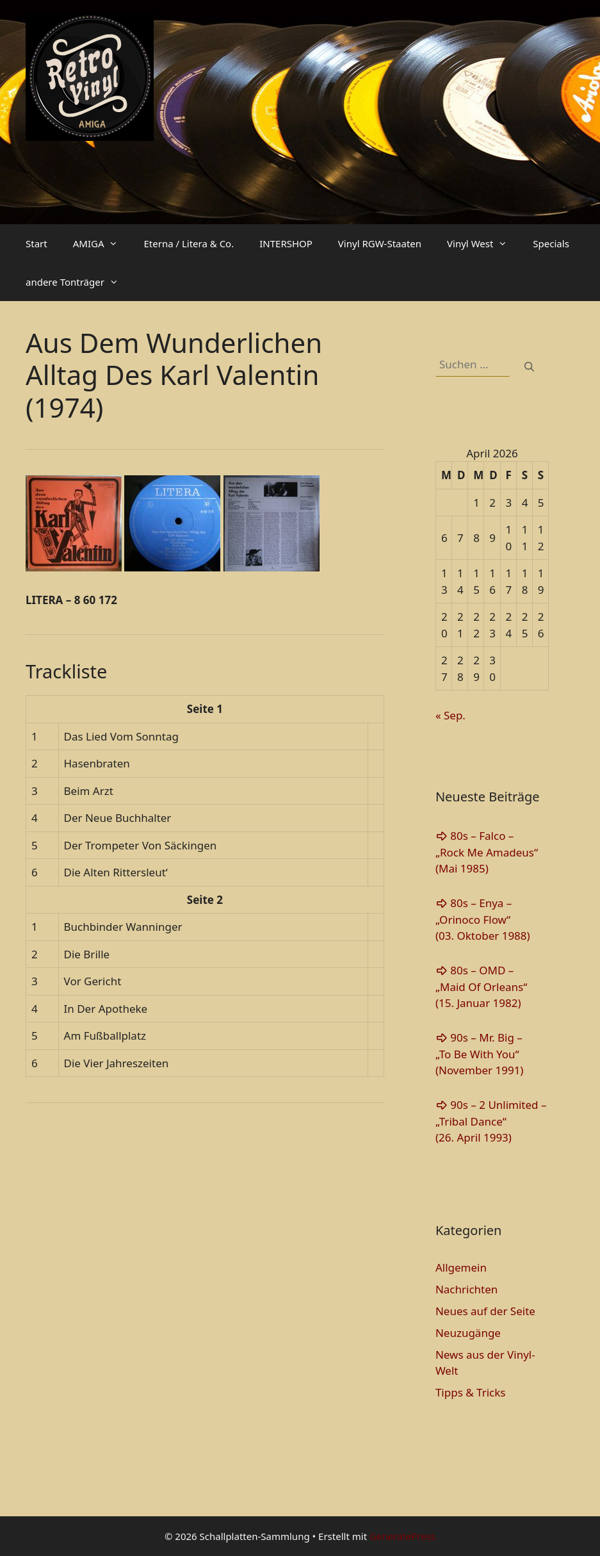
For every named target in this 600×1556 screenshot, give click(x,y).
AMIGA (102, 243)
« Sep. (450, 715)
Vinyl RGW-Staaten (379, 243)
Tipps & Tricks (470, 1392)
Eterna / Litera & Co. (188, 243)
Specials (551, 243)
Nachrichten (466, 1289)
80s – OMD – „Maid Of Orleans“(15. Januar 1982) (481, 986)
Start (36, 243)
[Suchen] (529, 366)
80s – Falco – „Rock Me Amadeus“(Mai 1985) (486, 852)
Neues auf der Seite (485, 1311)
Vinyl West (483, 243)
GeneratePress (402, 1536)
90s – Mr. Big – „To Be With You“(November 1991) (479, 1053)
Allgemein (461, 1267)
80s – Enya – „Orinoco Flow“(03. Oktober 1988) (482, 919)
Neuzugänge (468, 1332)
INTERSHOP (285, 243)
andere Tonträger (78, 282)
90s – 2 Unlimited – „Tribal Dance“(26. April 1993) (491, 1121)
